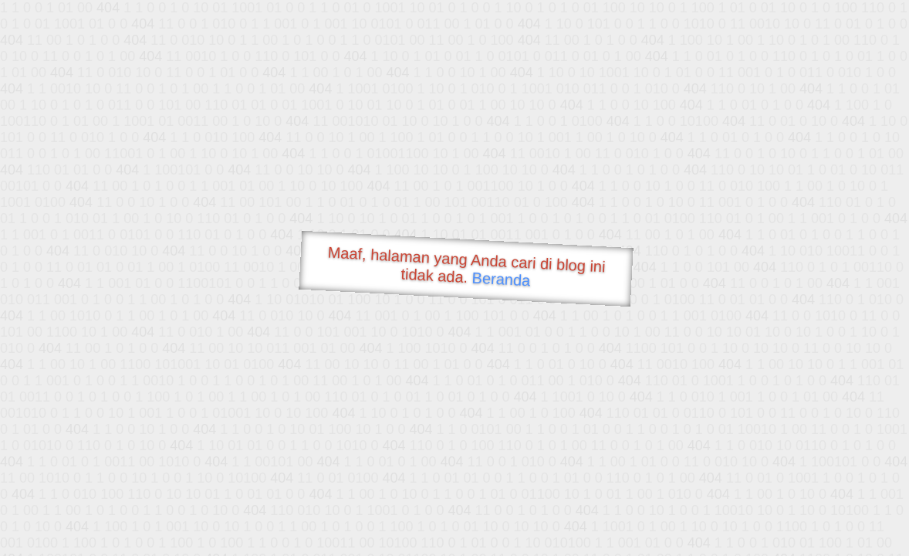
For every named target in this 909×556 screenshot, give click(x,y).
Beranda (501, 279)
